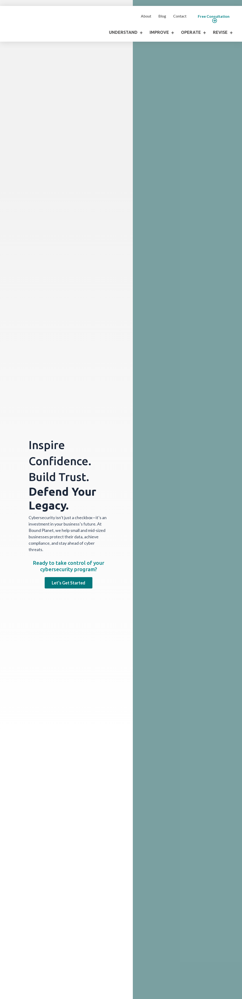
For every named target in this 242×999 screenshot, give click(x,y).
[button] (214, 19)
